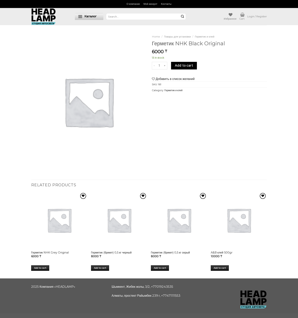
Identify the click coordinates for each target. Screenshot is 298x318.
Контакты (166, 3)
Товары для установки (177, 36)
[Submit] (182, 16)
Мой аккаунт (150, 3)
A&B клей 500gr (221, 252)
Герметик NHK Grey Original (50, 252)
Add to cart (184, 65)
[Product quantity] (159, 65)
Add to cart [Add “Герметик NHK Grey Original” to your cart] (40, 268)
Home (156, 36)
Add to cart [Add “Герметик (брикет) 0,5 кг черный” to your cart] (100, 268)
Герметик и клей (204, 36)
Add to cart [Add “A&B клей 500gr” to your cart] (220, 268)
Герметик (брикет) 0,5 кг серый (170, 252)
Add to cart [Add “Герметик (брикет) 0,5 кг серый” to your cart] (160, 268)
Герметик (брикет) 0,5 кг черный (111, 252)
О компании (133, 3)
